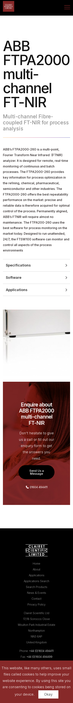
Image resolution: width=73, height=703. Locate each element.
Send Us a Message (36, 472)
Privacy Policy (36, 604)
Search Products (36, 587)
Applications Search (36, 581)
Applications (36, 575)
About (36, 569)
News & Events (36, 592)
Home (36, 563)
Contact (36, 598)
